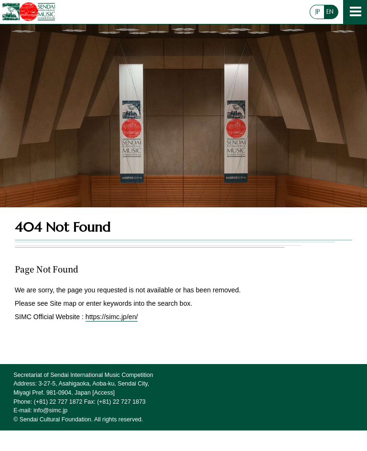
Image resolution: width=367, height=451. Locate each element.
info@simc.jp (50, 410)
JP (317, 12)
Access (103, 392)
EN (330, 12)
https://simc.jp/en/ (112, 317)
